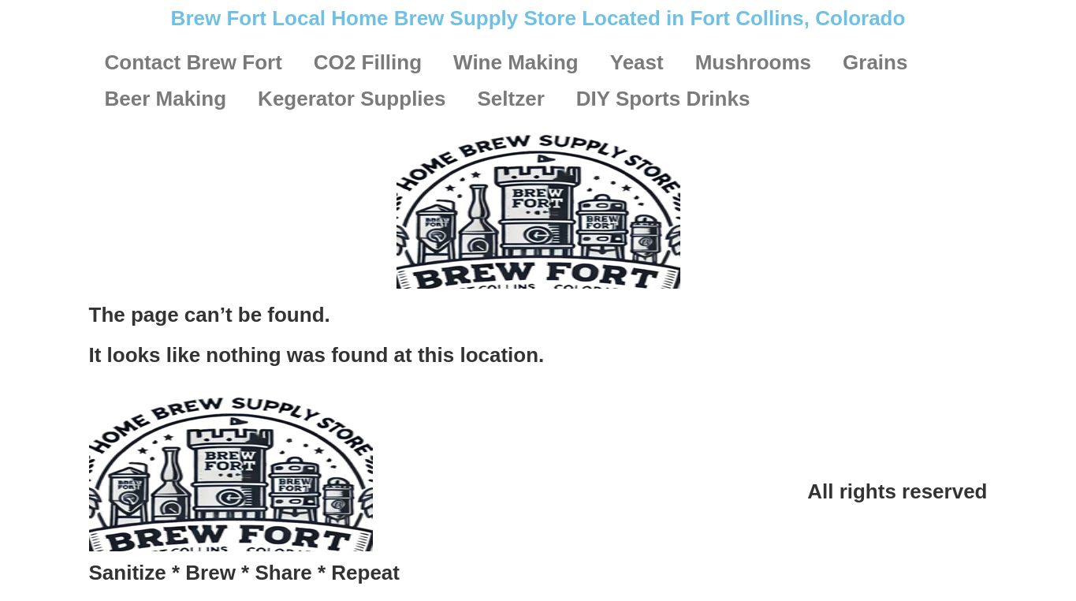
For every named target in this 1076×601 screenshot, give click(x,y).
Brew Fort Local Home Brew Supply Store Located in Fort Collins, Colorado (538, 18)
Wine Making (516, 62)
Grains (875, 62)
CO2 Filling (368, 62)
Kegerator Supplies (351, 98)
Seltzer (511, 98)
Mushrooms (753, 62)
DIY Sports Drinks (663, 98)
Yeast (637, 62)
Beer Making (166, 98)
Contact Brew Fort (193, 62)
